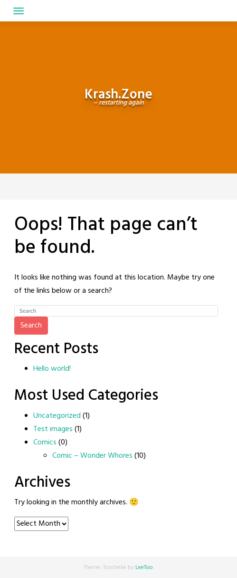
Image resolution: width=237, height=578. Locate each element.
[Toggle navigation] (18, 11)
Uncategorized (57, 416)
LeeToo (144, 567)
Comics (45, 442)
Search (31, 325)
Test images (53, 429)
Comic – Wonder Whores (92, 456)
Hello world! (52, 369)
